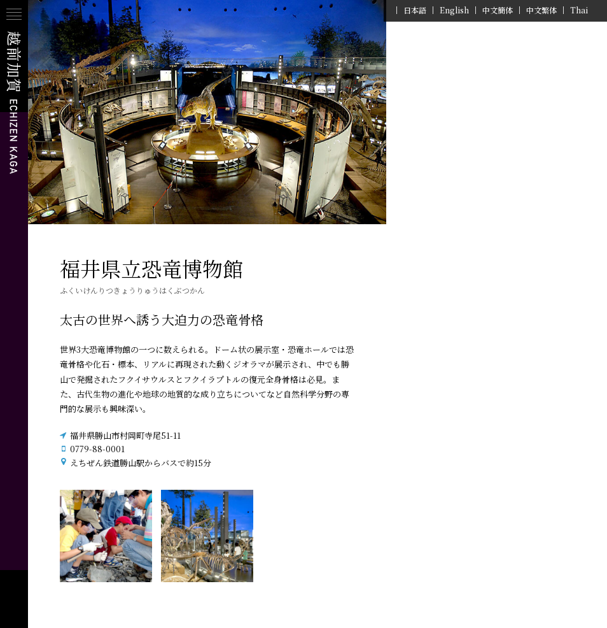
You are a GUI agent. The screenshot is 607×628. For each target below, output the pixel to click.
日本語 (414, 10)
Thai (579, 10)
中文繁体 (541, 10)
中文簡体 (497, 10)
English (454, 10)
